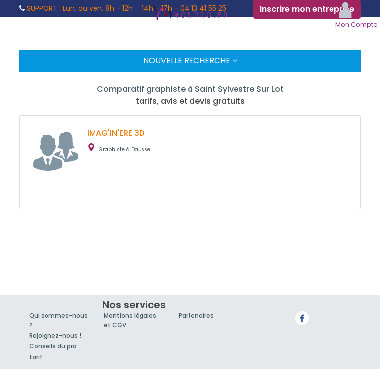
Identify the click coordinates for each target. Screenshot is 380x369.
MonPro (190, 14)
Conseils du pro (53, 346)
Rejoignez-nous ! (55, 335)
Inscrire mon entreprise (307, 9)
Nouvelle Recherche (190, 60)
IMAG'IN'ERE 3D (115, 133)
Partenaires (196, 315)
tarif (35, 357)
